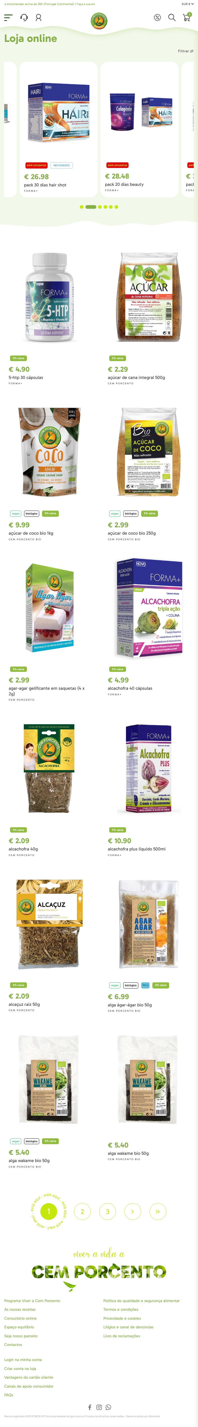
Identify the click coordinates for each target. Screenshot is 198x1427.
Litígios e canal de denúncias (128, 1327)
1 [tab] (85, 207)
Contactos (13, 1344)
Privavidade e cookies (122, 1318)
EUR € (188, 4)
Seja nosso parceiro (21, 1336)
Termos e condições (120, 1309)
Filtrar (186, 51)
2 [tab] (94, 207)
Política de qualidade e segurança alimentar (141, 1300)
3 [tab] (100, 207)
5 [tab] (111, 207)
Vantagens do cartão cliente (28, 1377)
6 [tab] (116, 207)
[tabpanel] (140, 129)
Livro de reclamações (121, 1336)
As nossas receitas (20, 1309)
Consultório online (20, 1318)
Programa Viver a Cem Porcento (32, 1300)
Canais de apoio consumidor (28, 1386)
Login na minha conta (23, 1359)
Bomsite (154, 1416)
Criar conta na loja (20, 1368)
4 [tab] (105, 207)
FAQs (8, 1395)
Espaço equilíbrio (19, 1327)
